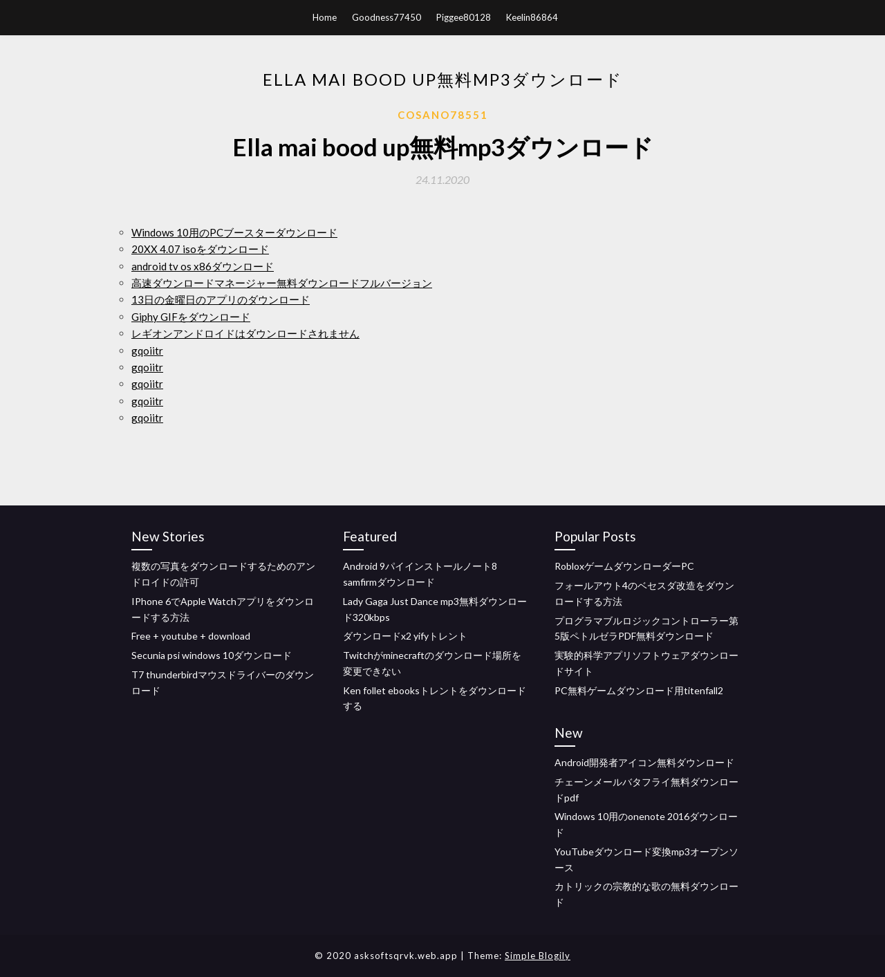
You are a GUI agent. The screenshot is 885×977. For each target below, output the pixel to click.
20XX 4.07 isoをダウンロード (200, 249)
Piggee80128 (463, 17)
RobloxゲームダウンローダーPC (624, 566)
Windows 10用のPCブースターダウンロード (234, 232)
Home (325, 17)
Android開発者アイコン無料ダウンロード (644, 762)
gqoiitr (147, 350)
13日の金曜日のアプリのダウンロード (220, 299)
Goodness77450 (386, 17)
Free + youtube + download (190, 636)
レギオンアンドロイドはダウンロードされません (245, 333)
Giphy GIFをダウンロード (190, 316)
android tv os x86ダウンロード (202, 266)
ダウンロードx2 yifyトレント (405, 636)
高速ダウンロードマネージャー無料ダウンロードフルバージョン (281, 283)
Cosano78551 (443, 115)
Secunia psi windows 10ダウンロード (211, 655)
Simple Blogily (537, 955)
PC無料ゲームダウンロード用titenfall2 (639, 690)
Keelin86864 (532, 17)
